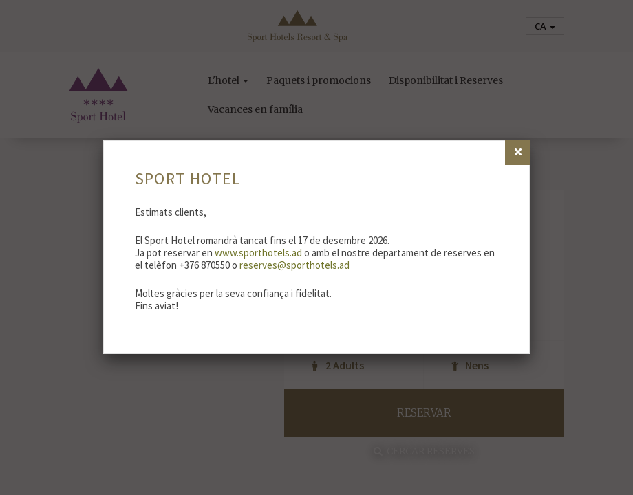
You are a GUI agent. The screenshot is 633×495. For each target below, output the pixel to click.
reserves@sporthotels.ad (294, 265)
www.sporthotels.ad (258, 252)
